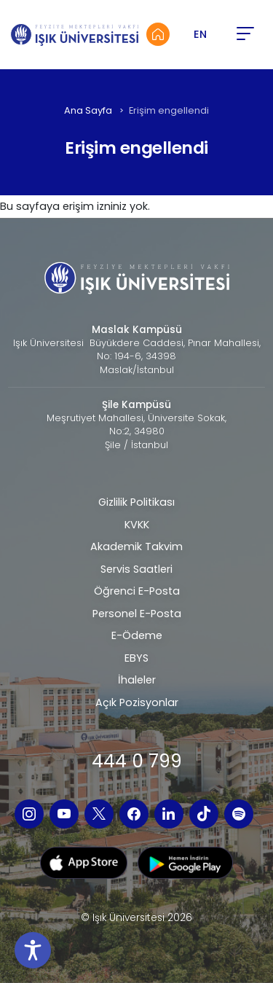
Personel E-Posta (136, 613)
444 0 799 (137, 761)
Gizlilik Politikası (136, 502)
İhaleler (137, 680)
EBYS (136, 658)
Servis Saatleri (136, 569)
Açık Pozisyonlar (136, 702)
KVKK (136, 524)
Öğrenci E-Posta (137, 591)
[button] (244, 34)
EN (200, 34)
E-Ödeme (136, 635)
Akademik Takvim (136, 546)
